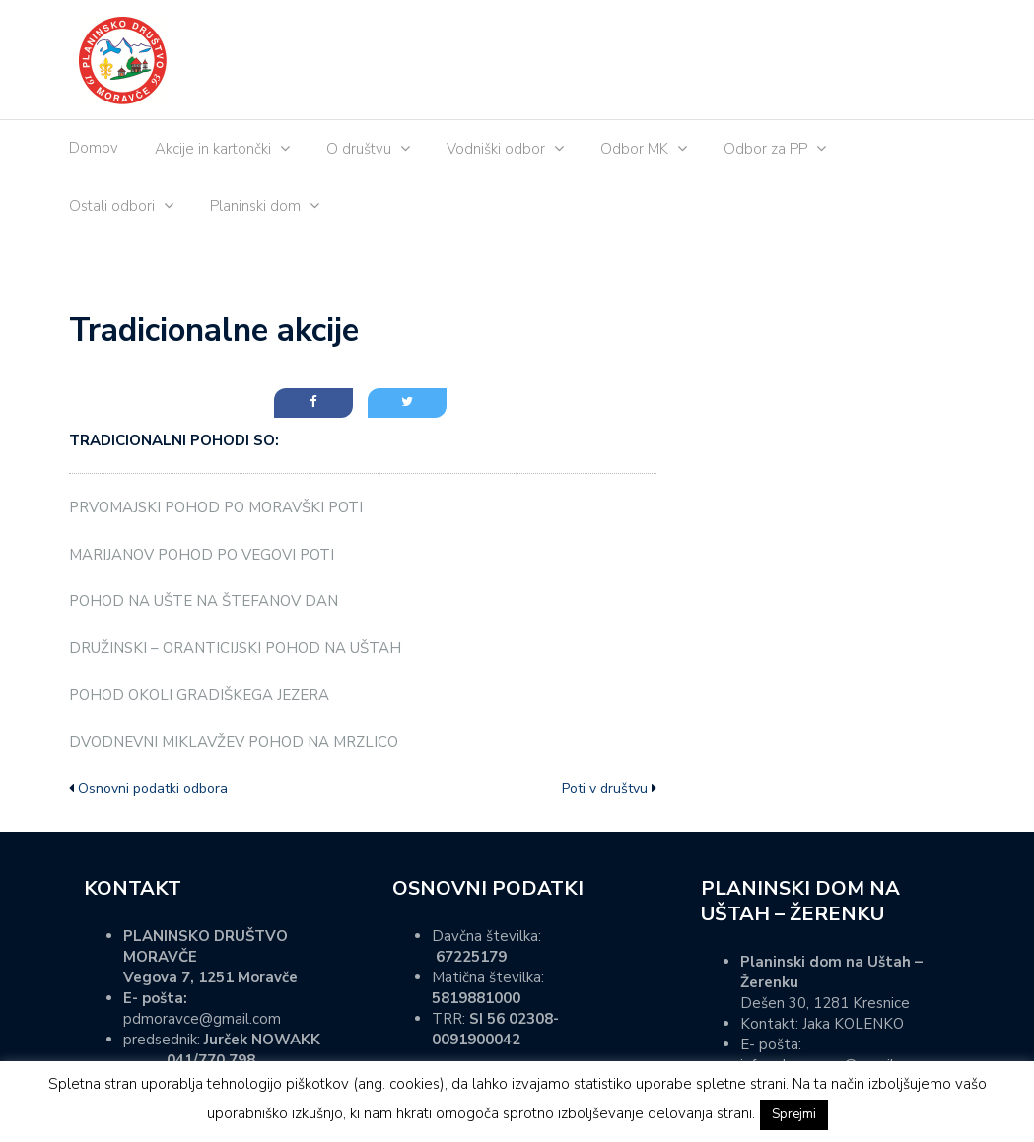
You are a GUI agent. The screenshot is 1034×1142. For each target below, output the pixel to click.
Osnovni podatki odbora (153, 788)
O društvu (358, 149)
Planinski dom (255, 206)
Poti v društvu (605, 788)
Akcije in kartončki (213, 149)
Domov (93, 148)
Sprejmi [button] (794, 1114)
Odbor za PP (765, 149)
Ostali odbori (112, 206)
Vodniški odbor (496, 149)
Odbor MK (634, 149)
